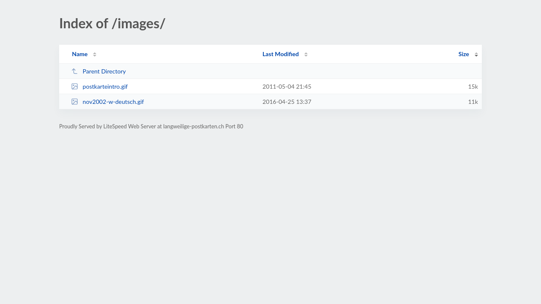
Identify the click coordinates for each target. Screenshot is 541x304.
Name (79, 53)
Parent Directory (98, 71)
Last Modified (280, 53)
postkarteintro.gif (99, 86)
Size (464, 53)
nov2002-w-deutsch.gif (107, 101)
